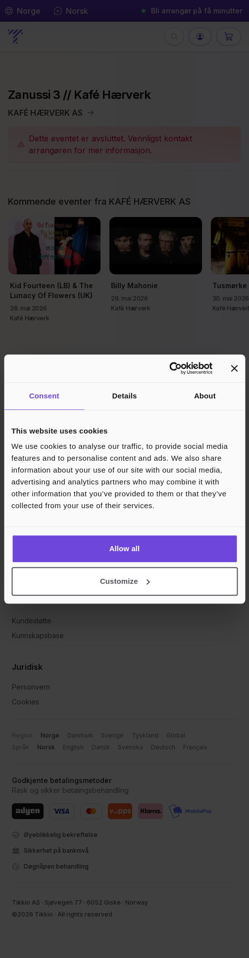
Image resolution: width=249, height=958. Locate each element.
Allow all (124, 548)
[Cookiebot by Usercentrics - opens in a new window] (169, 368)
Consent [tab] (44, 396)
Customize (125, 581)
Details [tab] (124, 396)
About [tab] (205, 396)
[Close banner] (234, 368)
